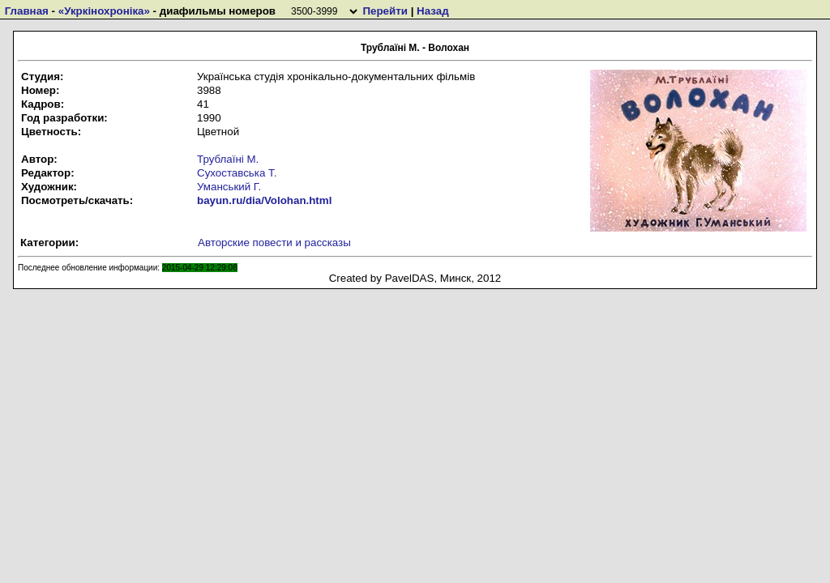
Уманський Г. (229, 187)
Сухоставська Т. (236, 173)
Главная (27, 11)
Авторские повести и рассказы (274, 242)
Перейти (384, 11)
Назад (433, 11)
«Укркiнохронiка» (104, 11)
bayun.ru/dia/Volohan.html (264, 200)
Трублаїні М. (228, 159)
